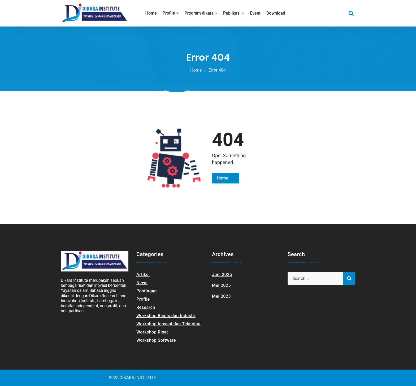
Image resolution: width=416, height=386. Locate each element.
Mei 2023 (221, 296)
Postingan (146, 290)
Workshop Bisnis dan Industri (166, 315)
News (142, 282)
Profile (143, 299)
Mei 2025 (221, 285)
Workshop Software (156, 340)
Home (196, 70)
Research (145, 307)
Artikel (143, 274)
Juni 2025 (222, 274)
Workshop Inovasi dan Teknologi (169, 323)
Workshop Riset (152, 332)
